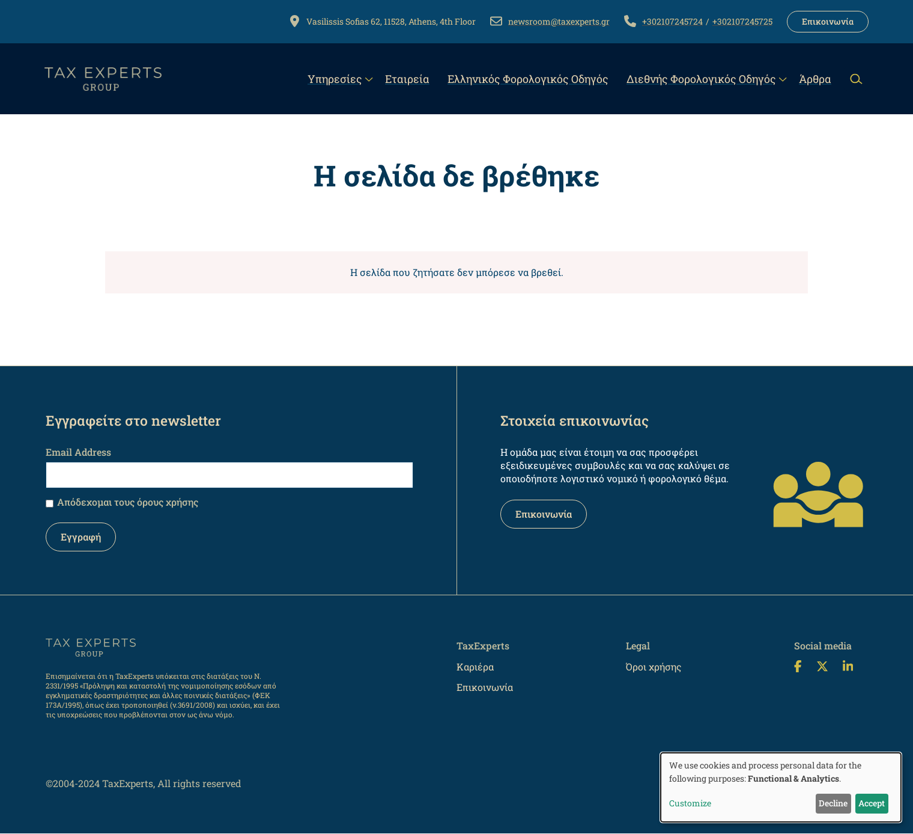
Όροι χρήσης (654, 666)
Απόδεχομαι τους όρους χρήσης (127, 501)
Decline (833, 803)
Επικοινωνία (828, 21)
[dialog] (781, 787)
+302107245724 (672, 21)
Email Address (78, 452)
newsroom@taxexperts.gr (559, 21)
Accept (871, 803)
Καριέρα (475, 666)
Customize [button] (690, 803)
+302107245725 (742, 21)
